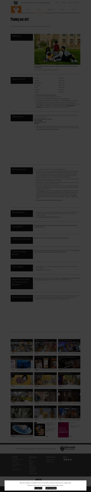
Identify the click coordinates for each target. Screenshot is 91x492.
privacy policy (46, 485)
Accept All (38, 488)
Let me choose (51, 488)
